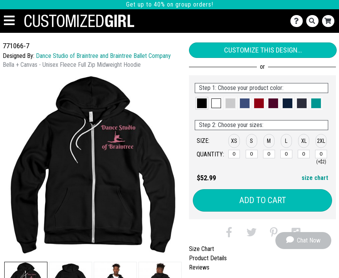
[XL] (304, 154)
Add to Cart (262, 200)
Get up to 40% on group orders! (169, 4)
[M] (269, 154)
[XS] (234, 154)
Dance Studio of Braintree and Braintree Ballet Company (103, 55)
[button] (202, 103)
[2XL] (321, 154)
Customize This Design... (263, 50)
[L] (286, 154)
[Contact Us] (298, 21)
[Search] (314, 21)
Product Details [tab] (208, 258)
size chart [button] (315, 177)
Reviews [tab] (199, 267)
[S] (252, 154)
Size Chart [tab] (201, 249)
